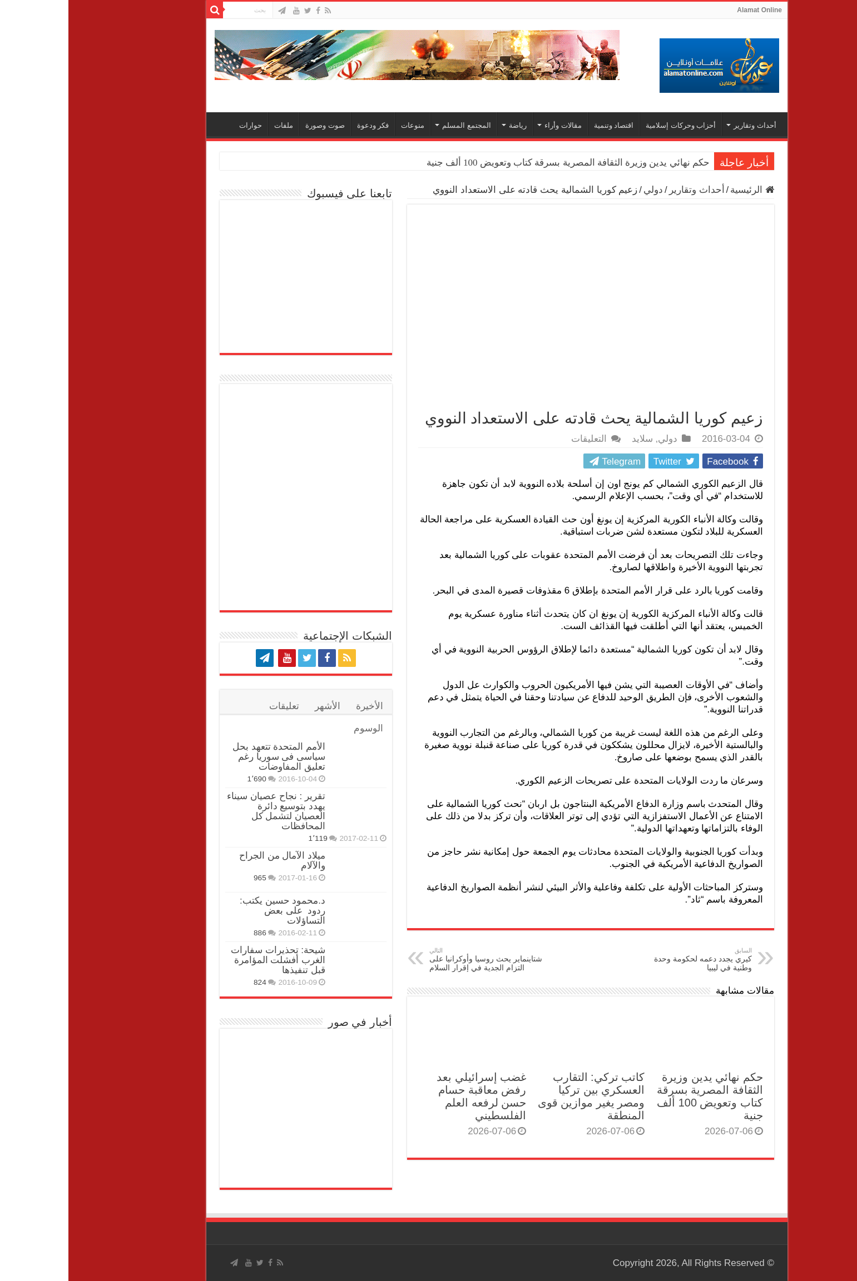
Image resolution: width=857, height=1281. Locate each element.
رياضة (449, 125)
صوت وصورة (256, 125)
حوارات (182, 125)
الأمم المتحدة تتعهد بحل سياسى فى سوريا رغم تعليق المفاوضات (210, 756)
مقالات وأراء (494, 125)
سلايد (573, 438)
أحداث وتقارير (686, 125)
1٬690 (188, 779)
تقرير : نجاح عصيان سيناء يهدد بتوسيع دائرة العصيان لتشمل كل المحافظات (207, 811)
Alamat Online (691, 10)
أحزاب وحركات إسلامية (612, 125)
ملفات (215, 125)
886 (191, 933)
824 (191, 982)
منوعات (344, 125)
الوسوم (300, 728)
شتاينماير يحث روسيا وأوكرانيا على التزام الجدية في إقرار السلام (418, 959)
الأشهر (259, 706)
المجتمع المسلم (398, 125)
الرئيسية (684, 190)
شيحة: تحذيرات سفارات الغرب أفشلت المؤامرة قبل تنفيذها (209, 960)
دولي (585, 190)
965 (191, 878)
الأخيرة (301, 706)
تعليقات (216, 706)
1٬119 (249, 838)
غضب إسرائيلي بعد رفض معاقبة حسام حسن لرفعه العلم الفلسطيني (413, 1096)
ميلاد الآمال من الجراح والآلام (214, 860)
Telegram (545, 461)
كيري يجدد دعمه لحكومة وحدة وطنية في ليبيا (626, 959)
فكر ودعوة (305, 125)
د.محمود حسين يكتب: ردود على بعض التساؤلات (214, 910)
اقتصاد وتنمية (546, 125)
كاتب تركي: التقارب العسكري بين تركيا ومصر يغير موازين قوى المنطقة (523, 1096)
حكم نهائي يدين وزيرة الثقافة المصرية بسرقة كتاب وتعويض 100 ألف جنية (499, 162)
